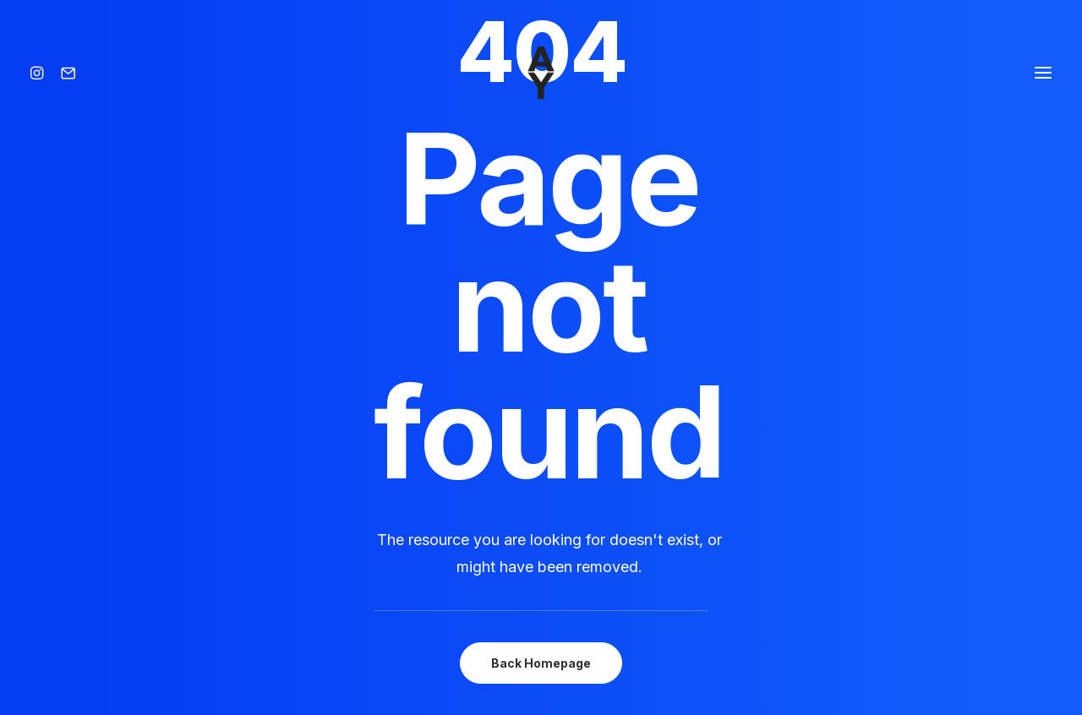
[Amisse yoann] (541, 72)
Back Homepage (541, 663)
